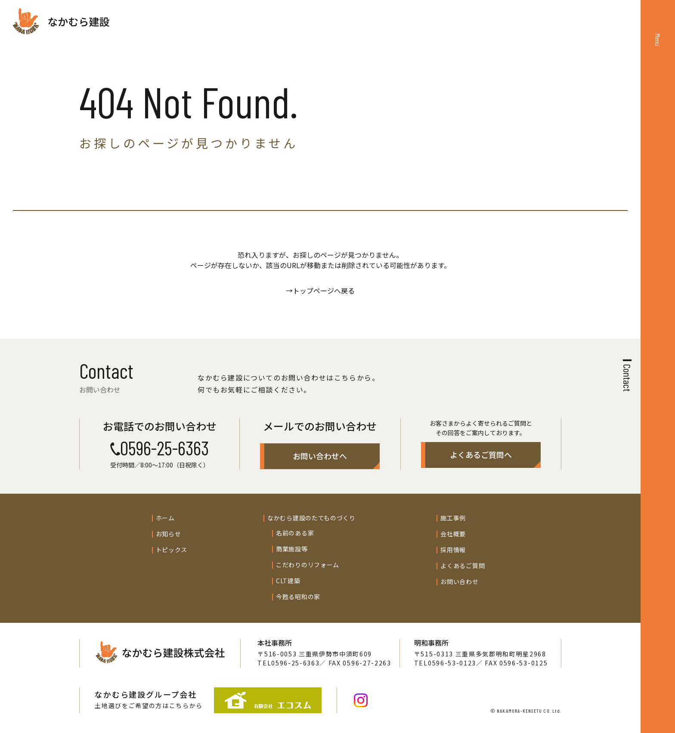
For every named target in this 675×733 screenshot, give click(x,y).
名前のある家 (295, 533)
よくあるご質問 (462, 565)
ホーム (165, 517)
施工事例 (453, 517)
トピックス (172, 549)
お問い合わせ (459, 581)
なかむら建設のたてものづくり (311, 517)
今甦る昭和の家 (298, 596)
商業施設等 (292, 548)
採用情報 (453, 549)
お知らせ (168, 533)
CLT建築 (288, 580)
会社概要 (453, 533)
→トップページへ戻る (320, 290)
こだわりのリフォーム (307, 564)
